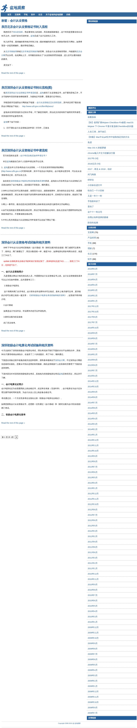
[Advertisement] (100, 64)
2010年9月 (93, 584)
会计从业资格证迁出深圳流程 (49, 102)
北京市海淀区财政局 (29, 51)
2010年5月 (93, 606)
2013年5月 (93, 477)
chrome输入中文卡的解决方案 (101, 153)
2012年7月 (93, 515)
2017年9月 (93, 317)
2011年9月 (93, 541)
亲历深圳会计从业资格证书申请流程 (20, 93)
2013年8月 (93, 461)
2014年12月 (93, 381)
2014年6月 (93, 408)
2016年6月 (93, 349)
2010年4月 (93, 611)
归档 (68, 14)
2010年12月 (93, 574)
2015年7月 (93, 370)
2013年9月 (93, 456)
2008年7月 (93, 713)
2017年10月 (93, 311)
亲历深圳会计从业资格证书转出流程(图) (26, 87)
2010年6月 (93, 600)
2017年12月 (93, 306)
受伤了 (91, 206)
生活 (40, 14)
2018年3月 (93, 290)
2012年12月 (93, 493)
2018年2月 (93, 295)
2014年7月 (93, 402)
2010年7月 (93, 595)
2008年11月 (93, 697)
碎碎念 (91, 180)
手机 (26, 14)
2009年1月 (93, 686)
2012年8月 (93, 509)
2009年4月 (93, 670)
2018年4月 (93, 285)
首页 (9, 14)
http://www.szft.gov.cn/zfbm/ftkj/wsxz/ (38, 106)
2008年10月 (93, 702)
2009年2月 (93, 681)
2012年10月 (93, 504)
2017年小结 (93, 158)
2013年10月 (93, 451)
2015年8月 (93, 365)
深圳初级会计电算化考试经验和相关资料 (28, 181)
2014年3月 (93, 424)
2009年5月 (93, 665)
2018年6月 (93, 279)
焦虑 (90, 142)
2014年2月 (93, 429)
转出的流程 (18, 32)
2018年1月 (93, 301)
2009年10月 (93, 638)
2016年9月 (93, 333)
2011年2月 (93, 563)
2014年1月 (93, 434)
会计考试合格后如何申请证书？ (33, 155)
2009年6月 (93, 659)
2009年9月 (93, 643)
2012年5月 (93, 525)
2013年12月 (93, 440)
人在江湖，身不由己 (97, 131)
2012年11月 (93, 499)
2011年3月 (93, 558)
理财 (90, 248)
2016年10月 (93, 327)
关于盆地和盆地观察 (54, 14)
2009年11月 (93, 632)
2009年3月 (93, 675)
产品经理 (92, 237)
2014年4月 (93, 418)
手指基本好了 (94, 201)
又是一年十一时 (95, 196)
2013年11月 (93, 445)
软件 (33, 14)
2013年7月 (93, 467)
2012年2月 (93, 536)
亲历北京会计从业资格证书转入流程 (24, 27)
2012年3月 (93, 531)
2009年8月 (93, 648)
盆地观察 (17, 8)
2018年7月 (93, 274)
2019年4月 (93, 269)
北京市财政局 (11, 51)
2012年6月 (93, 520)
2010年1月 (93, 622)
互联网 (17, 14)
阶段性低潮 (93, 222)
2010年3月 (93, 616)
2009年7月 (93, 654)
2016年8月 (93, 338)
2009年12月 (93, 627)
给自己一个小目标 (96, 190)
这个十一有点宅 (95, 212)
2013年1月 (93, 488)
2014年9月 (93, 392)
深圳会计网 (60, 360)
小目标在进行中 (95, 185)
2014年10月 (93, 386)
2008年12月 (93, 691)
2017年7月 (93, 322)
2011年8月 (93, 547)
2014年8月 (93, 397)
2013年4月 (93, 483)
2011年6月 (93, 552)
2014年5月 (93, 413)
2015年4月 (93, 376)
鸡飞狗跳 (92, 174)
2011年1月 (93, 568)
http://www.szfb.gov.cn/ (12, 171)
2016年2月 (93, 354)
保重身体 (92, 117)
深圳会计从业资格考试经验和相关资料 (25, 242)
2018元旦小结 (94, 164)
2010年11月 (93, 579)
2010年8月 (93, 590)
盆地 (32, 36)
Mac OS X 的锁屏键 (97, 148)
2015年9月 (93, 360)
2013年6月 (93, 472)
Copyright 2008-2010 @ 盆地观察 (69, 723)
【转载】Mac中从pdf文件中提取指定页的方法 (108, 137)
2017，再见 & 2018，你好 (100, 169)
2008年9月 (93, 707)
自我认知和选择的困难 (98, 217)
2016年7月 (93, 344)
